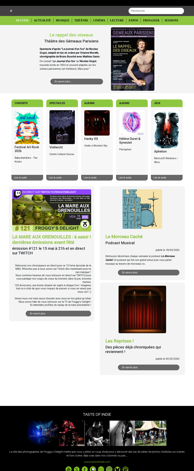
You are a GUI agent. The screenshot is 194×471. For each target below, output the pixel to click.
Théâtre (81, 32)
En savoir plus (51, 325)
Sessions (169, 32)
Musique (62, 32)
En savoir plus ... (75, 93)
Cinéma (98, 32)
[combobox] (156, 23)
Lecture (115, 32)
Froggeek (149, 32)
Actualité (43, 32)
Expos (132, 32)
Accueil (24, 32)
